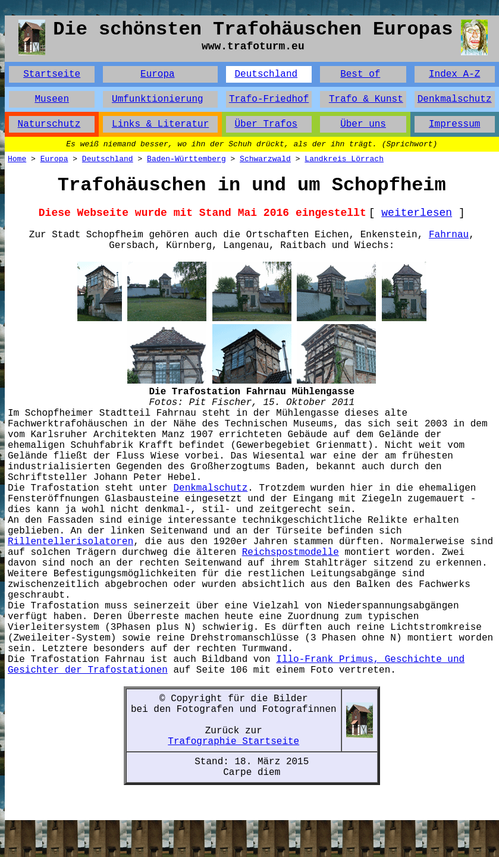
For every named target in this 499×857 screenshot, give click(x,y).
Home (17, 159)
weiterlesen (416, 213)
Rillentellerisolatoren (70, 541)
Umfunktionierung (157, 99)
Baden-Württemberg (186, 159)
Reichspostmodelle (290, 552)
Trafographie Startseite (233, 741)
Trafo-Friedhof (269, 99)
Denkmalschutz (455, 99)
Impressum (454, 124)
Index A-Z (454, 74)
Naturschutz (49, 124)
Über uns (363, 124)
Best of (360, 74)
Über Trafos (265, 124)
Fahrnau (449, 235)
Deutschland (265, 74)
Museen (51, 99)
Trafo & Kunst (366, 99)
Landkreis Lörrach (344, 159)
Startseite (51, 74)
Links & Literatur (160, 124)
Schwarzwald (265, 159)
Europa (157, 74)
